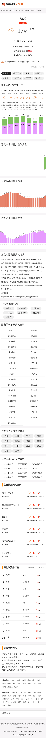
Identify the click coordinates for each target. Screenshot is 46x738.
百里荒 (5, 529)
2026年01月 (23, 468)
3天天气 (28, 73)
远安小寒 (34, 330)
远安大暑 (34, 379)
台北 (14, 696)
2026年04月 (23, 464)
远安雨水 (34, 347)
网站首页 (4, 10)
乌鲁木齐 (5, 699)
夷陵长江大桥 (8, 493)
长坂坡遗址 (7, 553)
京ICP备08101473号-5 (26, 735)
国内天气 (11, 10)
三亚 (22, 699)
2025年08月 (8, 477)
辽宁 (16, 687)
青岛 (24, 696)
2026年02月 (8, 468)
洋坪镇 (9, 313)
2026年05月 (8, 464)
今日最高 (31, 568)
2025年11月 (8, 473)
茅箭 (8, 617)
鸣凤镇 (9, 308)
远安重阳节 (34, 401)
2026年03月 (37, 464)
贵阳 (37, 699)
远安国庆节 (12, 401)
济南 (39, 696)
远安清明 (12, 358)
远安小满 (34, 363)
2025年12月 (37, 468)
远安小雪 (34, 412)
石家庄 (14, 693)
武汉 (4, 696)
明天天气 (17, 73)
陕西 (19, 684)
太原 (12, 699)
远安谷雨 (34, 358)
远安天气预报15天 (11, 670)
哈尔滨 (13, 702)
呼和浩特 (27, 693)
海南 (39, 684)
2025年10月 (23, 473)
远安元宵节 (12, 347)
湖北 (39, 680)
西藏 (19, 680)
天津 (27, 699)
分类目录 (14, 4)
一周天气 (39, 73)
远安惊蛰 (12, 352)
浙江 (14, 680)
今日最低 (41, 568)
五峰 (8, 582)
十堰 (8, 610)
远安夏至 (34, 374)
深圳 (29, 696)
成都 (9, 705)
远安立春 (34, 341)
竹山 (8, 596)
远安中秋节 (12, 396)
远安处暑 (12, 390)
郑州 (39, 693)
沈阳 (19, 702)
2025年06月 (37, 477)
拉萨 (34, 693)
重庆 (34, 680)
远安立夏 (12, 363)
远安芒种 (12, 374)
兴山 (8, 589)
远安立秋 (34, 385)
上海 (24, 684)
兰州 (32, 699)
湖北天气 (19, 10)
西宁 (7, 702)
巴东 (8, 575)
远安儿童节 (12, 368)
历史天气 (39, 78)
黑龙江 (10, 687)
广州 (17, 699)
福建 (4, 687)
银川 (34, 702)
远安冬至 (34, 417)
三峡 (8, 630)
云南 (4, 684)
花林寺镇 (22, 308)
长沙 (19, 696)
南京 (9, 696)
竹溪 (8, 637)
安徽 (9, 684)
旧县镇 (36, 308)
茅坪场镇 (22, 313)
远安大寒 (34, 336)
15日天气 (17, 78)
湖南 (29, 684)
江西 (34, 684)
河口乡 (9, 317)
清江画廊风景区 (9, 541)
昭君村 (5, 517)
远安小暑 (12, 379)
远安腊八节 (12, 336)
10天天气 (6, 78)
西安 (34, 696)
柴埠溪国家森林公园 (11, 505)
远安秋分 (34, 396)
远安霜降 (34, 407)
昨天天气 (28, 78)
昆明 (20, 693)
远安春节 (12, 341)
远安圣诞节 (12, 423)
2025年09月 (37, 473)
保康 (8, 603)
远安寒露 (12, 407)
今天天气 (6, 73)
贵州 (24, 680)
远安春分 (34, 352)
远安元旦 (12, 330)
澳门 (14, 684)
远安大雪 (12, 417)
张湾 (8, 623)
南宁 (39, 702)
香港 (29, 680)
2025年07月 (23, 477)
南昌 (24, 702)
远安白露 (34, 390)
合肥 (4, 705)
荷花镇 (36, 313)
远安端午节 (34, 368)
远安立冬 (12, 412)
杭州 (29, 702)
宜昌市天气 (27, 10)
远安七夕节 (12, 385)
